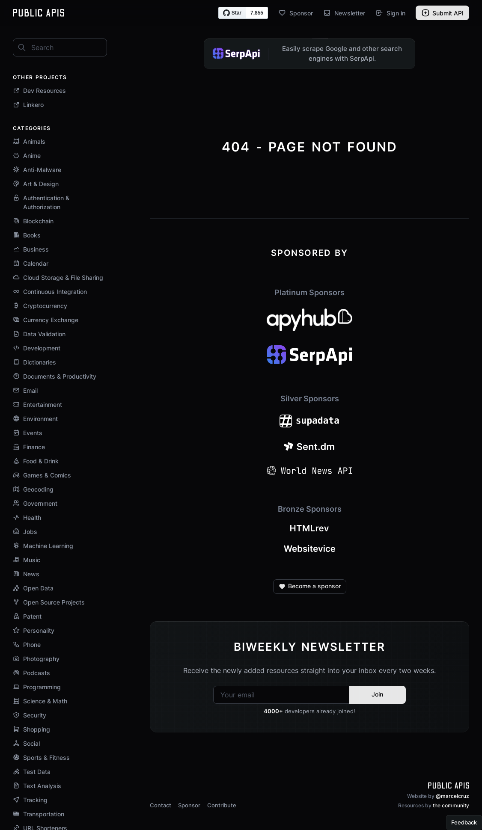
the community (451, 805)
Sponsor (295, 13)
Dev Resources (39, 90)
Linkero (28, 104)
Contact (160, 805)
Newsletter (344, 13)
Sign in (390, 13)
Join (377, 694)
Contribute (221, 805)
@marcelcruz (452, 796)
